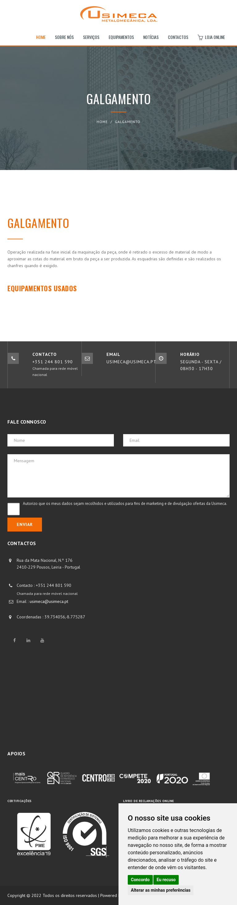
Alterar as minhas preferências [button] (160, 890)
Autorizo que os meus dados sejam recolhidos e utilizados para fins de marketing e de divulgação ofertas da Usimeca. (125, 503)
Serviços (91, 37)
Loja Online (211, 37)
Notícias (151, 37)
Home (41, 37)
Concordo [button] (140, 879)
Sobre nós (64, 37)
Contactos (178, 37)
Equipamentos (121, 37)
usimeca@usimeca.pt (49, 601)
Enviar (25, 524)
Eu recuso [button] (166, 879)
